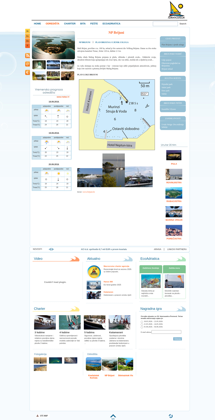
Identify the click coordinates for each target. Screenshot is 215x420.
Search (183, 24)
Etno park (165, 90)
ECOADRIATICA (111, 23)
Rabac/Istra (174, 201)
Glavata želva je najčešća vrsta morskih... (147, 293)
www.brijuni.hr (89, 192)
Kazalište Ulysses (169, 109)
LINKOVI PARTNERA (177, 249)
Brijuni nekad (167, 69)
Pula (174, 164)
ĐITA (83, 23)
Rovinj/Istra (174, 182)
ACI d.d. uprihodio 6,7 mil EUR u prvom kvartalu (138, 249)
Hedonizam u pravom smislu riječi (117, 295)
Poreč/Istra (174, 238)
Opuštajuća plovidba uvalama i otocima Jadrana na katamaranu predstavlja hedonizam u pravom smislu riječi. (119, 341)
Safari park (166, 87)
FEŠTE (94, 23)
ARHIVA (157, 249)
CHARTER (69, 23)
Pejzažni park (167, 84)
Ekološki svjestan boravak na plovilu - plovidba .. (173, 293)
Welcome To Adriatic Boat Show (176, 10)
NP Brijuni (85, 42)
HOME (37, 23)
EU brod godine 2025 (112, 285)
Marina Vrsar (174, 220)
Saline (164, 94)
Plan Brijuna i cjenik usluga (173, 44)
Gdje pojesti (166, 60)
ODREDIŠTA (52, 23)
